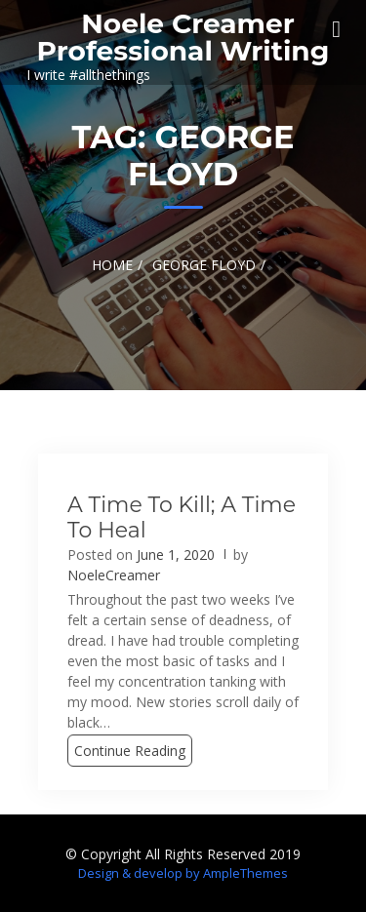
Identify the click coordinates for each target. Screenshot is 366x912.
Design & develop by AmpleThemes (183, 873)
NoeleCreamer (113, 575)
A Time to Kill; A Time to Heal (181, 517)
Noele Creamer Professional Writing (183, 37)
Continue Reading (129, 750)
